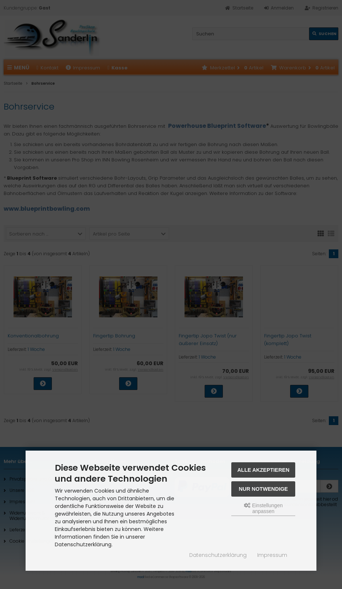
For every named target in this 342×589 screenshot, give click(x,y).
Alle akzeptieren (263, 470)
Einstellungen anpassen (263, 508)
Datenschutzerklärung (218, 555)
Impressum (272, 555)
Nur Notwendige (263, 489)
